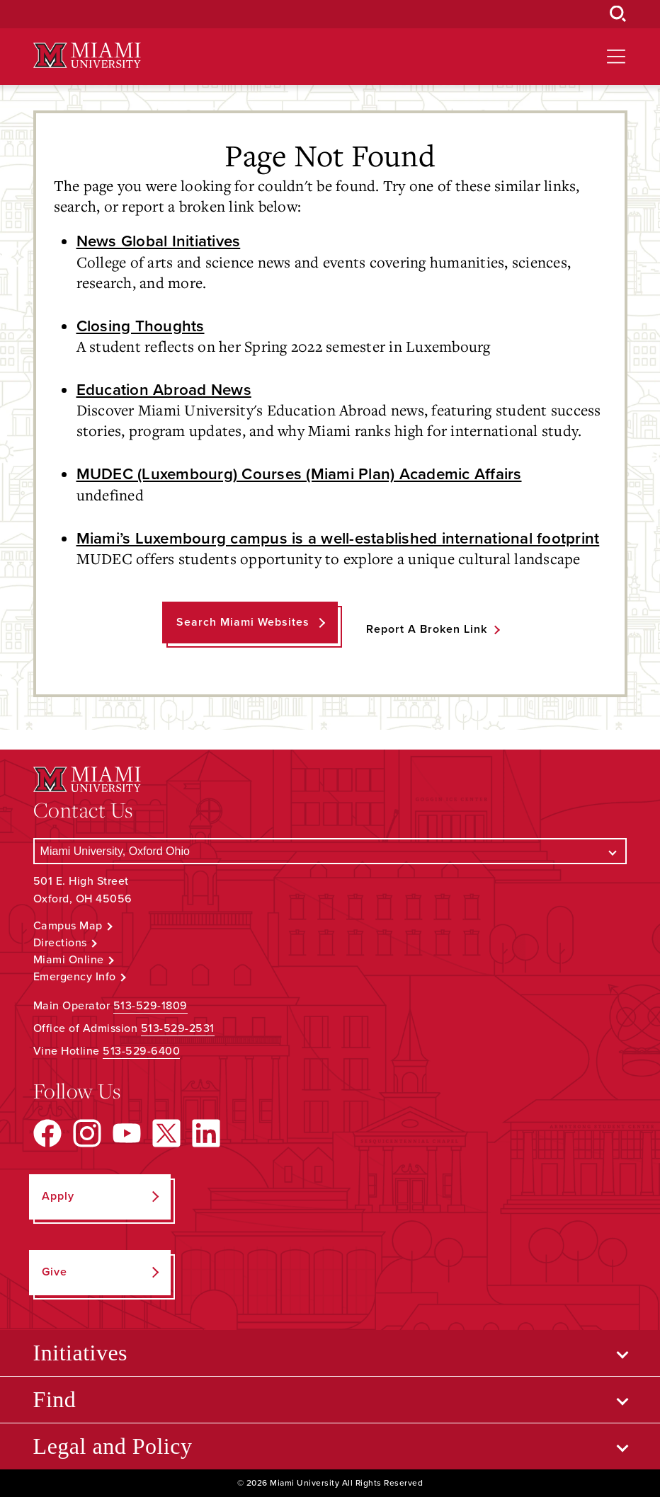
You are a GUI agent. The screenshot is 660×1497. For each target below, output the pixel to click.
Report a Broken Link (426, 629)
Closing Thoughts (140, 325)
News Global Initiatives (158, 241)
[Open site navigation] (616, 56)
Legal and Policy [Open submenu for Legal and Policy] (113, 1446)
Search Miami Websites (242, 622)
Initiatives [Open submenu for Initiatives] (80, 1352)
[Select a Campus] (330, 851)
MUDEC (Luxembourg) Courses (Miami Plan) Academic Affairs (299, 473)
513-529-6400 (141, 1051)
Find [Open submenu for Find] (54, 1399)
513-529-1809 (150, 1006)
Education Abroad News (163, 389)
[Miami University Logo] (87, 55)
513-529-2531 (178, 1028)
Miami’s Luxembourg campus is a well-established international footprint (338, 538)
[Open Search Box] (618, 14)
